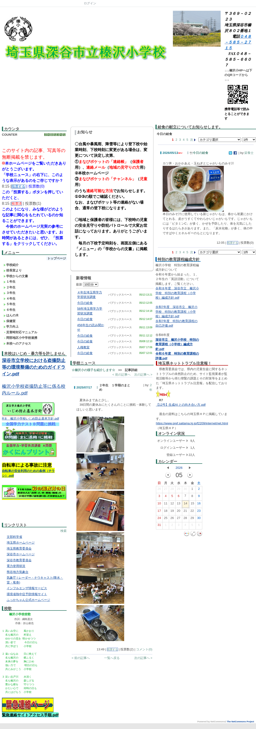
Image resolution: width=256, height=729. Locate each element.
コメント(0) (144, 649)
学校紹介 (11, 265)
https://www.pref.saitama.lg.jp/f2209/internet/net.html (192, 423)
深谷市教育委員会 (19, 560)
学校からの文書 (16, 276)
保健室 (10, 321)
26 (159, 490)
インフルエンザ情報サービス (27, 588)
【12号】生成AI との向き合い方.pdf (181, 404)
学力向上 (11, 326)
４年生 (10, 298)
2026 (179, 468)
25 (165, 519)
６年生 (10, 310)
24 (159, 519)
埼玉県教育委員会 (19, 548)
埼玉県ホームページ (21, 542)
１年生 (10, 281)
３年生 (10, 293)
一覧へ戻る (112, 658)
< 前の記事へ (121, 374)
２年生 (10, 287)
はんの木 (11, 315)
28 (172, 490)
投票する (112, 649)
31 (159, 526)
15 (192, 504)
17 (159, 512)
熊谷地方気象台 (17, 572)
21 (185, 512)
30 (185, 490)
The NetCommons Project (240, 721)
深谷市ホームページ (21, 554)
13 (178, 504)
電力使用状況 (16, 566)
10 (159, 504)
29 (178, 490)
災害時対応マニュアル (20, 332)
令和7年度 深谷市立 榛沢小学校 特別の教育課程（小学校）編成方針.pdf (176, 311)
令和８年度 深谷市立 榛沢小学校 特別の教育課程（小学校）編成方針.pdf (177, 292)
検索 (63, 531)
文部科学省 (14, 537)
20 (178, 512)
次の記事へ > (143, 374)
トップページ (56, 258)
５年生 (10, 304)
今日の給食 (85, 303)
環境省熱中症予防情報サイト (27, 594)
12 (172, 504)
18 (165, 512)
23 (199, 512)
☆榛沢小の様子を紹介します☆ (93, 370)
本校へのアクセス (17, 343)
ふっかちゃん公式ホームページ (28, 600)
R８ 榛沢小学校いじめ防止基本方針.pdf (30, 418)
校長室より (13, 270)
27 (165, 490)
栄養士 (249, 153)
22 (192, 512)
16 (199, 504)
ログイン (90, 3)
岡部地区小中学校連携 (20, 338)
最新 (87, 284)
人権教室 (83, 347)
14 (185, 504)
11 (165, 504)
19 (172, 512)
